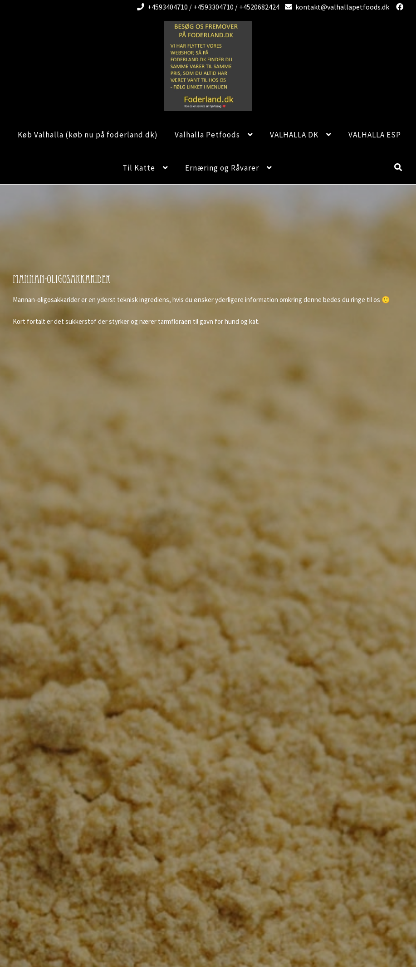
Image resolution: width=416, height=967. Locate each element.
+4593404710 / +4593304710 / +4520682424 (206, 6)
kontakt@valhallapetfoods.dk (335, 6)
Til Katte (138, 168)
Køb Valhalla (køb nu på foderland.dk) (88, 135)
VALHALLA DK (294, 135)
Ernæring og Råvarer (222, 168)
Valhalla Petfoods (207, 135)
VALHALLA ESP (374, 135)
